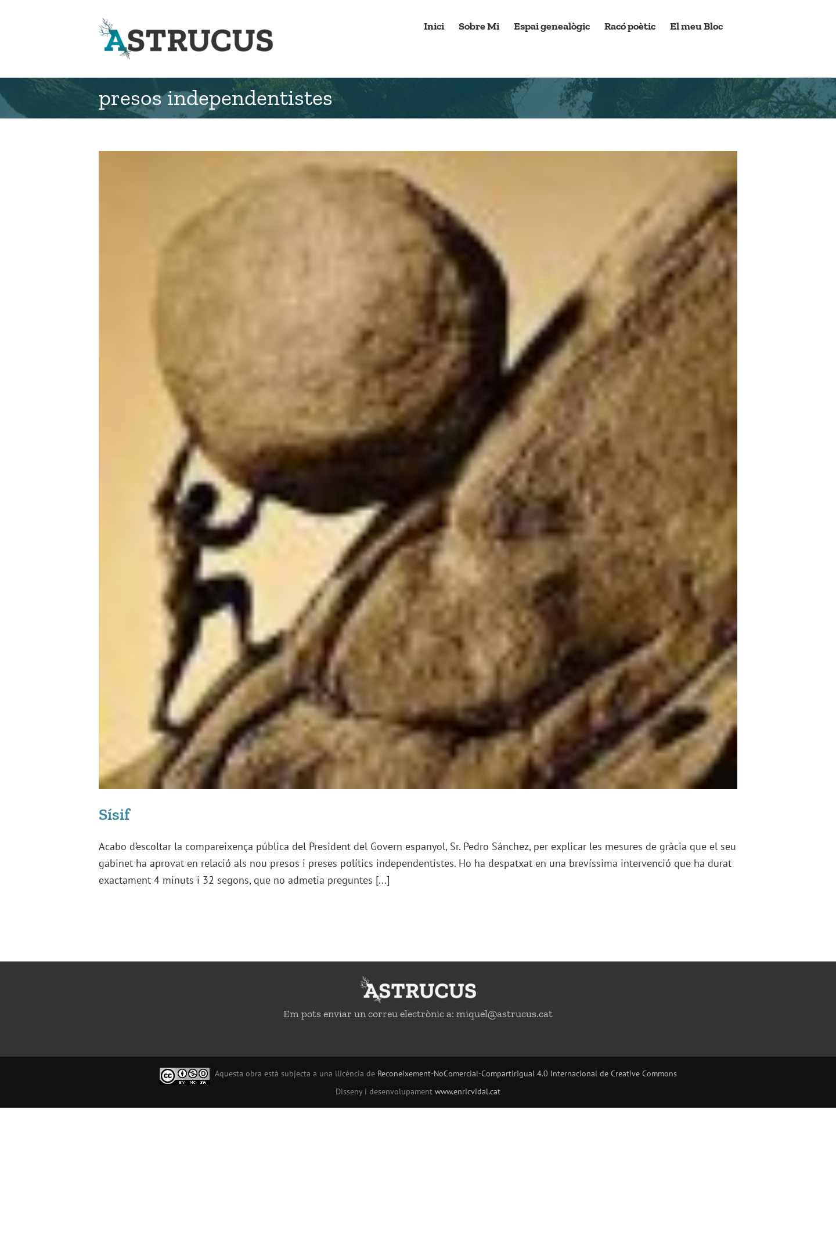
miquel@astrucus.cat (504, 1013)
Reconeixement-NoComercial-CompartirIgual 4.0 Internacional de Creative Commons (527, 1073)
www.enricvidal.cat (467, 1091)
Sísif (114, 814)
